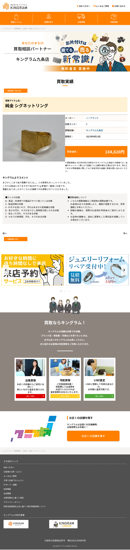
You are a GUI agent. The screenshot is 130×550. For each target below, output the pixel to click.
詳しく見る (31, 396)
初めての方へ (84, 6)
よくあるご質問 (102, 6)
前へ (5, 233)
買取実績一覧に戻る (14, 90)
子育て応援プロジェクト (14, 480)
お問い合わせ (119, 6)
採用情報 (7, 489)
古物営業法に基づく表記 (14, 497)
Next (124, 270)
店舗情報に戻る (12, 239)
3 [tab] (69, 291)
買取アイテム (16, 22)
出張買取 (81, 22)
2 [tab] (65, 291)
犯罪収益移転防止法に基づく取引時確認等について (25, 506)
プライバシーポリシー (13, 502)
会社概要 (7, 493)
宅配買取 (114, 22)
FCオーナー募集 (10, 484)
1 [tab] (61, 291)
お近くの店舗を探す (93, 436)
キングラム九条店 (94, 130)
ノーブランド (92, 117)
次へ (125, 233)
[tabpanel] (32, 270)
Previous (6, 270)
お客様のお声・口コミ (13, 471)
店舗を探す (48, 22)
